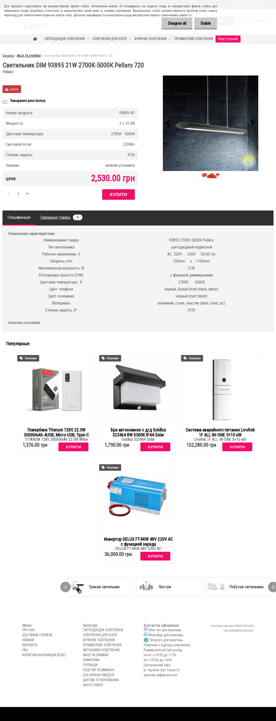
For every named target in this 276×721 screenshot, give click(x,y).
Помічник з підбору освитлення (167, 645)
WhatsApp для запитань (165, 635)
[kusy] (18, 193)
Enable (206, 23)
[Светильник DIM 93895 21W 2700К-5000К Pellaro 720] (210, 123)
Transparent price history (23, 101)
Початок (8, 56)
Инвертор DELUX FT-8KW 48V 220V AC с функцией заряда (138, 542)
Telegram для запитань (166, 640)
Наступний (228, 39)
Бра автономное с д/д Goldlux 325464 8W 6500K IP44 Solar (138, 433)
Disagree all (177, 23)
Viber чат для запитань (165, 630)
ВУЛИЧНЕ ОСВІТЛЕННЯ (151, 39)
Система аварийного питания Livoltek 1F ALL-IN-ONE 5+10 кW (220, 433)
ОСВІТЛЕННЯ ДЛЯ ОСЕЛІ (110, 39)
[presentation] (168, 123)
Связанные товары (61, 217)
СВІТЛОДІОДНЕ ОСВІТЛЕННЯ (64, 39)
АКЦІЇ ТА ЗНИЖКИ (29, 56)
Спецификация (18, 217)
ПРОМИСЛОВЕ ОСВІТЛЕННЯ (194, 39)
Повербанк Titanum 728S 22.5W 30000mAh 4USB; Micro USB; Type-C (56, 433)
